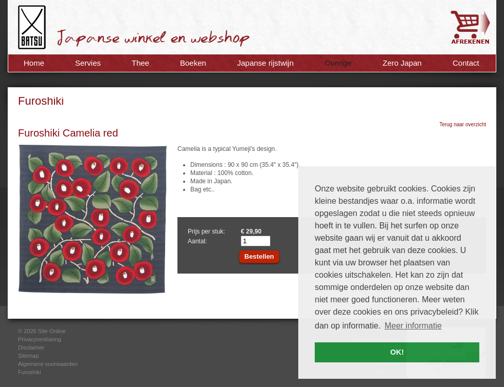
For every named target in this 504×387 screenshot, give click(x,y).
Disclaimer (31, 347)
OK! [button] (397, 352)
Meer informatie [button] (413, 325)
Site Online (52, 331)
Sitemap (28, 356)
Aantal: (197, 241)
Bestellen (259, 256)
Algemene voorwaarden (48, 364)
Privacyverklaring (39, 339)
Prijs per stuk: (206, 231)
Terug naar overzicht (462, 124)
